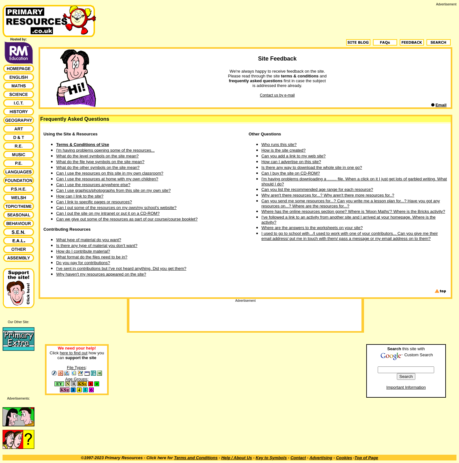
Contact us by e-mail (277, 95)
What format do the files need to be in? (91, 257)
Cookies (344, 457)
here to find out (74, 353)
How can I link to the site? (79, 196)
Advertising (321, 457)
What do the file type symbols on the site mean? (100, 161)
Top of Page (366, 457)
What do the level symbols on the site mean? (97, 156)
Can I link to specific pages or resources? (94, 201)
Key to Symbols (271, 457)
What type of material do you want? (88, 239)
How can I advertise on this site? (291, 161)
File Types (76, 367)
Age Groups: (77, 379)
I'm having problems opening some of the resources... (105, 150)
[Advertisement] (340, 20)
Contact (298, 457)
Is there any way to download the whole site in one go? (311, 167)
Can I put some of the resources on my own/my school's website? (116, 207)
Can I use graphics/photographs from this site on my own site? (113, 190)
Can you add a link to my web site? (293, 156)
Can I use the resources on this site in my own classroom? (109, 173)
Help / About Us (236, 457)
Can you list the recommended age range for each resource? (317, 189)
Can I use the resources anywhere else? (93, 184)
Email (441, 105)
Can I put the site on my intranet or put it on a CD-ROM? (107, 213)
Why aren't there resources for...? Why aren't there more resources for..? (327, 195)
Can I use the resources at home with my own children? (107, 179)
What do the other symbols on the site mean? (98, 167)
